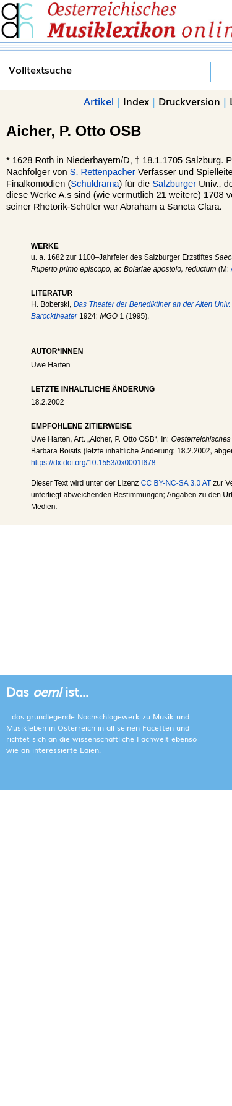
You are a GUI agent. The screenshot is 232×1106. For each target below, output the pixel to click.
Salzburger (174, 184)
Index (136, 100)
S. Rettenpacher (102, 172)
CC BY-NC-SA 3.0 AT (176, 483)
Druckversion (189, 100)
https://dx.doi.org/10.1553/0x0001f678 (93, 462)
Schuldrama (95, 184)
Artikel (99, 100)
